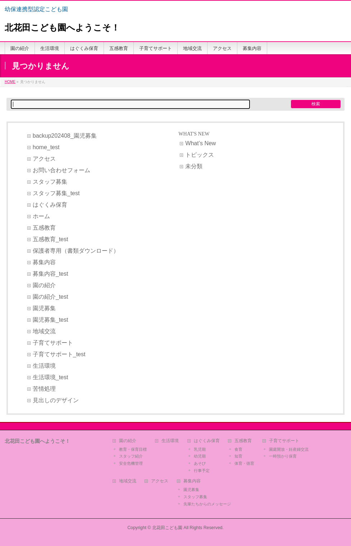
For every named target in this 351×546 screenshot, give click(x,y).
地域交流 (44, 331)
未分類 (193, 166)
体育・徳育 (244, 463)
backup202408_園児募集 (65, 136)
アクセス (44, 159)
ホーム (41, 216)
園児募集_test (50, 320)
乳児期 (200, 449)
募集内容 (44, 262)
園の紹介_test (50, 297)
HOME (10, 82)
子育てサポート (53, 343)
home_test (46, 147)
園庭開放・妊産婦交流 (289, 449)
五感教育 (44, 228)
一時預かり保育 (283, 456)
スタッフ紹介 (131, 456)
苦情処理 (44, 389)
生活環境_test (50, 377)
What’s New (200, 143)
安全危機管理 (131, 463)
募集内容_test (50, 274)
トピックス (199, 155)
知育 (238, 456)
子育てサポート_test (59, 354)
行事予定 (202, 470)
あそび (200, 463)
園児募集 (44, 308)
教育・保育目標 (133, 449)
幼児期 (200, 456)
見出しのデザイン (56, 400)
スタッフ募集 (50, 182)
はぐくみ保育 (50, 205)
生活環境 (44, 366)
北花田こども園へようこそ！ (62, 27)
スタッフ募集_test (56, 193)
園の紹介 (44, 285)
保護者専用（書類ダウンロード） (76, 251)
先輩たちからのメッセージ (207, 504)
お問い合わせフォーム (61, 170)
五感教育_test (50, 239)
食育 (238, 449)
